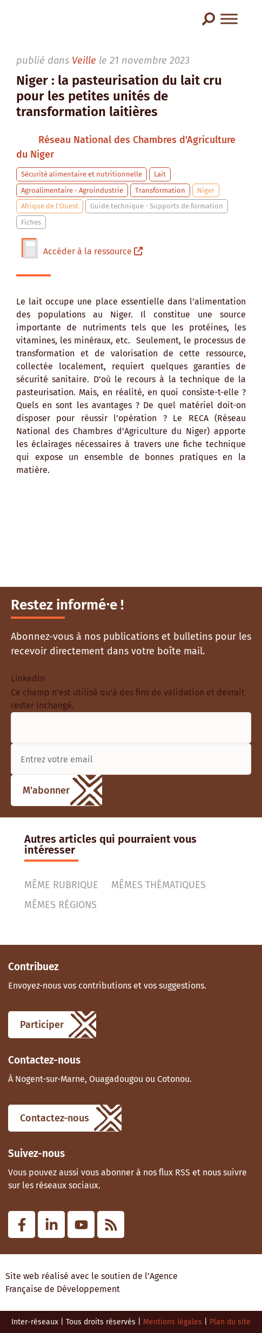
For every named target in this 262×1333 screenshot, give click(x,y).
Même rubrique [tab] (61, 885)
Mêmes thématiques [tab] (158, 885)
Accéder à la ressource (93, 251)
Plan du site (230, 1322)
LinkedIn (28, 678)
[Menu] (229, 18)
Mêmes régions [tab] (60, 905)
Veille (84, 60)
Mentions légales (172, 1322)
